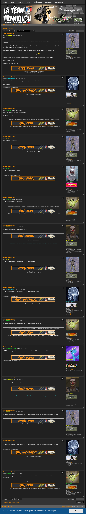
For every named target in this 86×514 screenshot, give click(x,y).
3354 (72, 98)
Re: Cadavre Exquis (9, 77)
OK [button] (76, 511)
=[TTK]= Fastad (69, 48)
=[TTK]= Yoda (69, 120)
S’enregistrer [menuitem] (59, 2)
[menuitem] (12, 2)
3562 (72, 128)
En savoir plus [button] (51, 511)
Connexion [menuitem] (48, 2)
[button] (83, 31)
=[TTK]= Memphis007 (70, 91)
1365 (72, 369)
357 (71, 56)
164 (71, 248)
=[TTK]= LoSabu (69, 240)
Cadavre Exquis (8, 28)
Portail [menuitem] (5, 2)
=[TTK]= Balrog (69, 181)
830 (71, 189)
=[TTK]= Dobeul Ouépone (71, 362)
